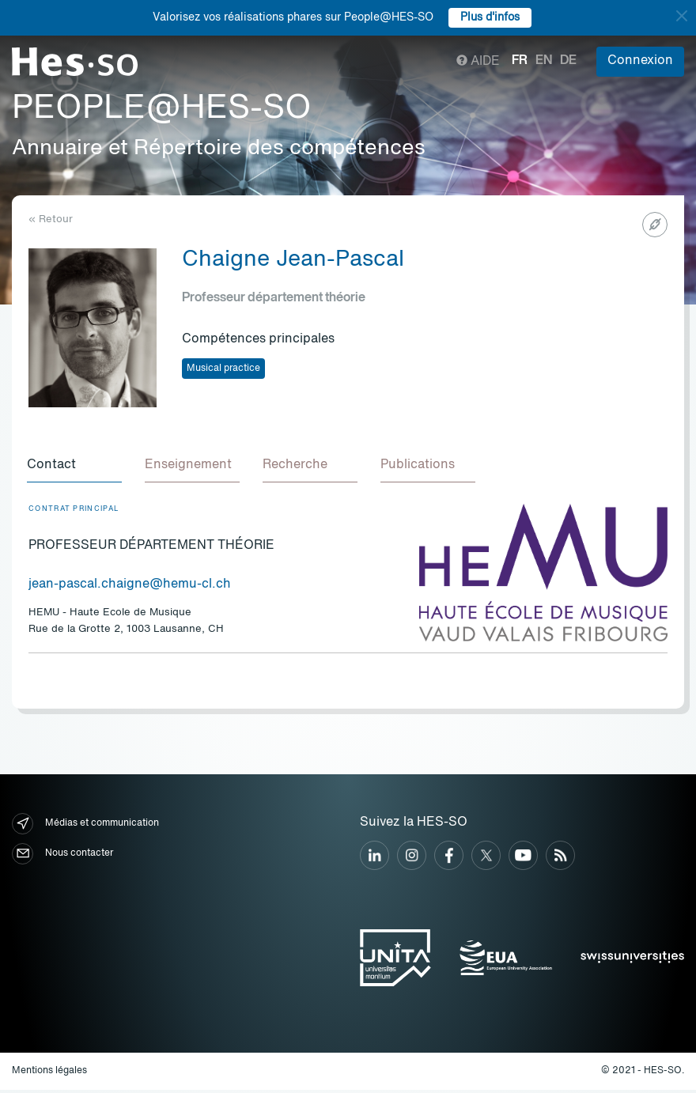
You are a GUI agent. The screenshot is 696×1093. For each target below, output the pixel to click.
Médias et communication (85, 826)
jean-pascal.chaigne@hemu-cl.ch (129, 587)
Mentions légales (49, 1073)
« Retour (50, 219)
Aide (478, 61)
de (568, 61)
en (543, 61)
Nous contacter (62, 856)
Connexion (640, 61)
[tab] (75, 467)
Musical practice (223, 368)
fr (520, 61)
